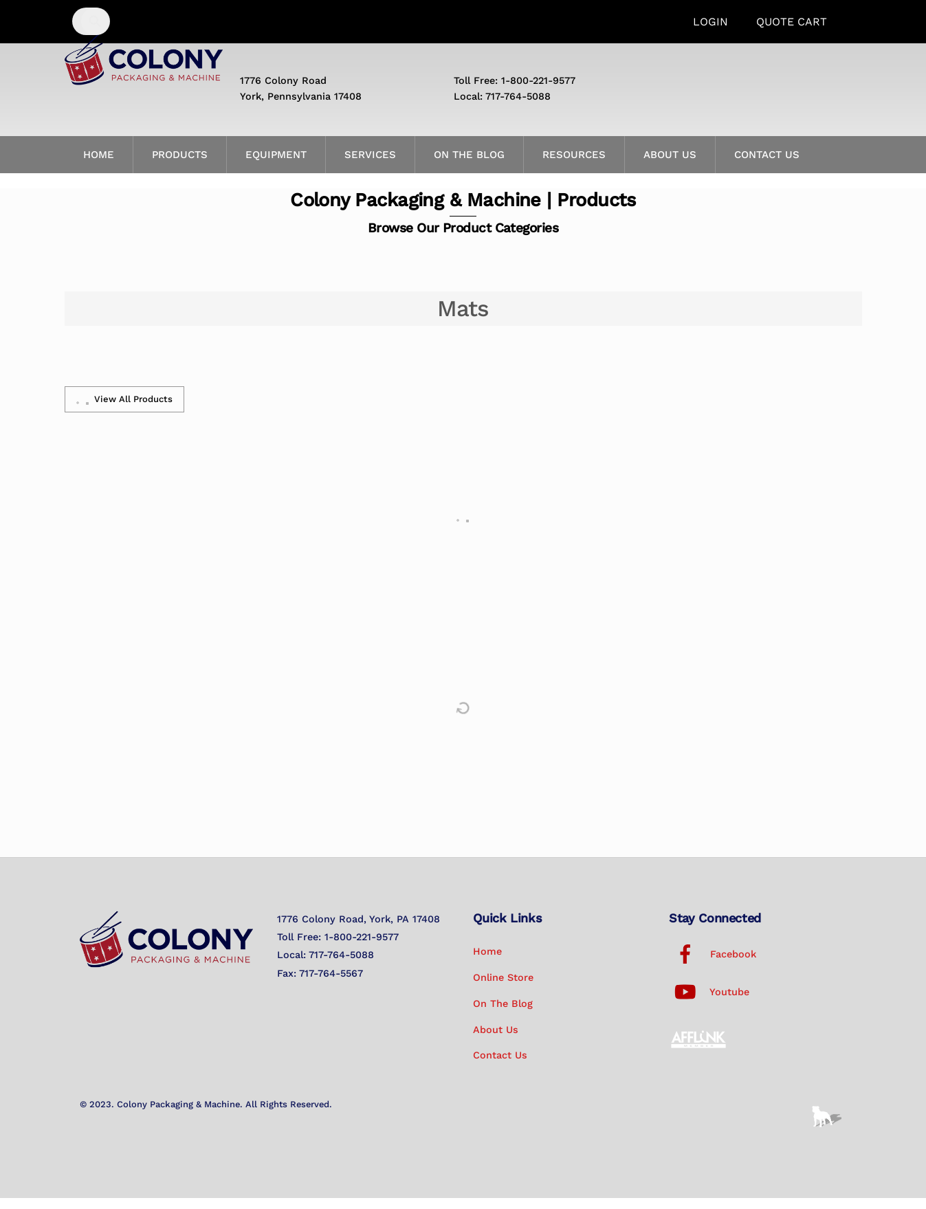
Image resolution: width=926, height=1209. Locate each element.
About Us (669, 165)
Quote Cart (791, 21)
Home (98, 165)
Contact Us (767, 165)
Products (180, 165)
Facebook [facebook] (712, 965)
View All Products (124, 410)
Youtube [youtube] (709, 1002)
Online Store (503, 988)
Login (710, 21)
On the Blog (469, 165)
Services (370, 165)
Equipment (276, 165)
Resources (574, 165)
